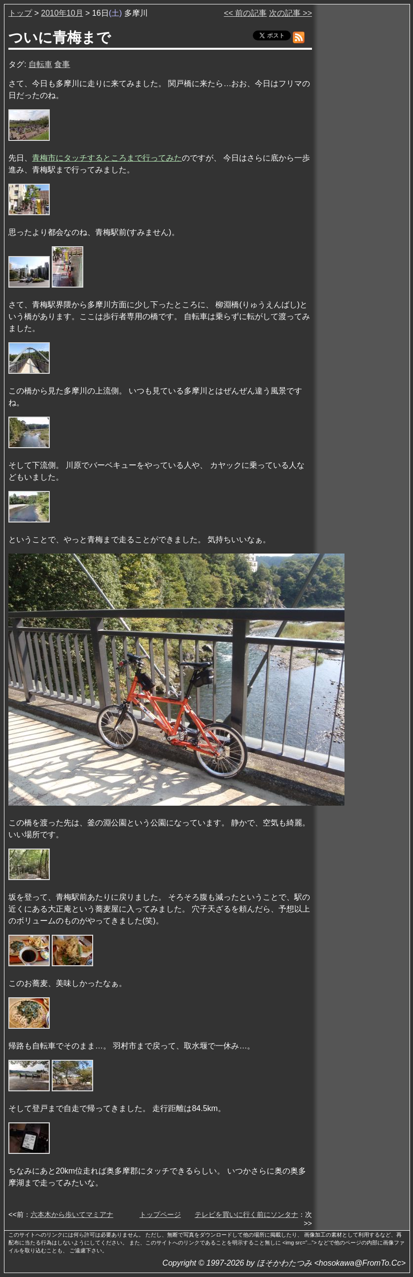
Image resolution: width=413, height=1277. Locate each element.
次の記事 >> (290, 13)
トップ (20, 13)
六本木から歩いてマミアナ (72, 1214)
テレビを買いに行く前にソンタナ (246, 1214)
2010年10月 (62, 13)
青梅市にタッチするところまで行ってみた (107, 158)
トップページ (160, 1214)
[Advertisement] (361, 157)
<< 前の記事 (245, 13)
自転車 (40, 64)
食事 (62, 64)
